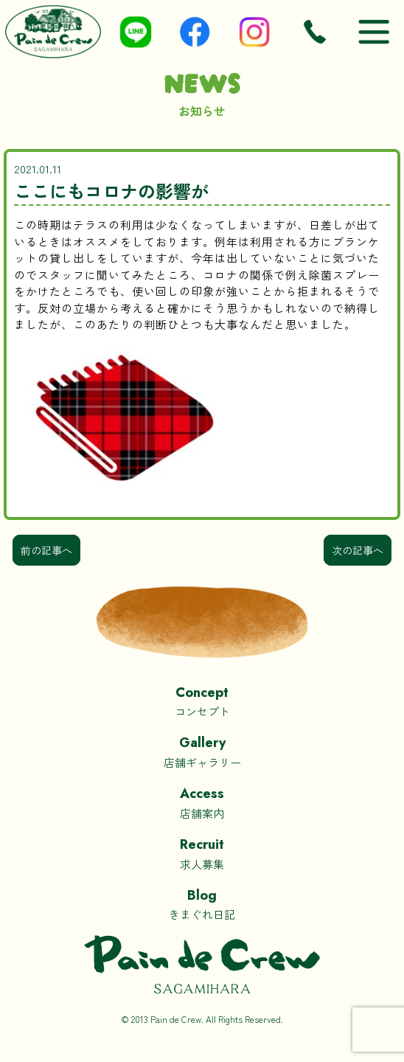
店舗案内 (202, 802)
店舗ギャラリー (202, 751)
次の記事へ (357, 550)
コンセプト (202, 701)
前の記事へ (46, 550)
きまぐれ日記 (202, 904)
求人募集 (202, 853)
